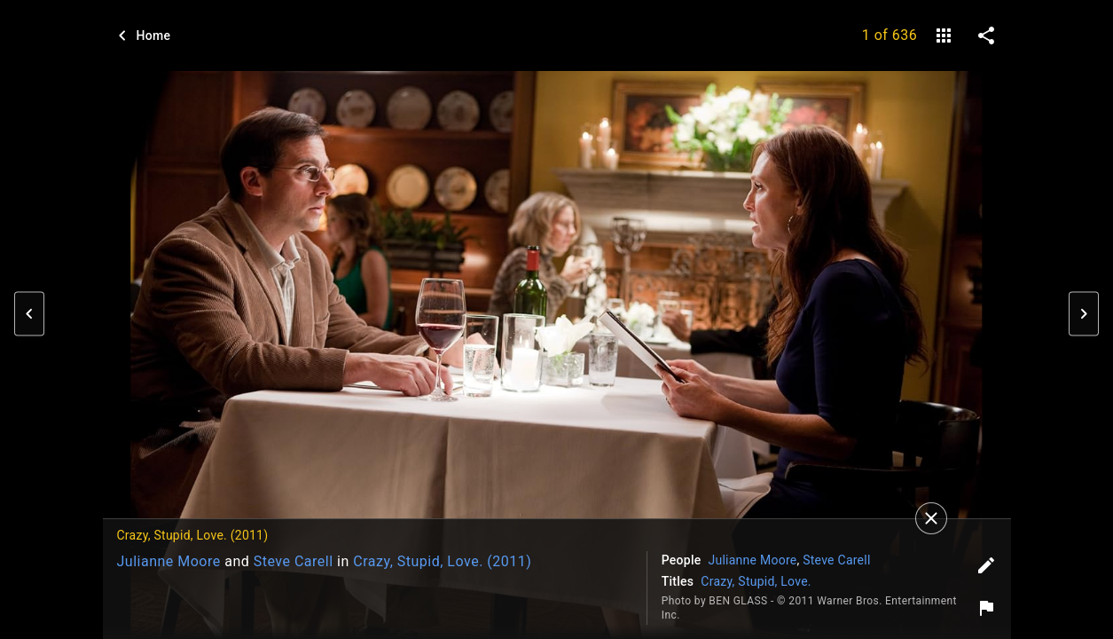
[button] (29, 314)
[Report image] (986, 608)
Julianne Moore (169, 561)
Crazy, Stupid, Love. (756, 581)
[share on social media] (986, 35)
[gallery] (943, 35)
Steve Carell (293, 561)
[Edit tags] (986, 565)
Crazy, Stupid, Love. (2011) (442, 561)
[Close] (931, 518)
